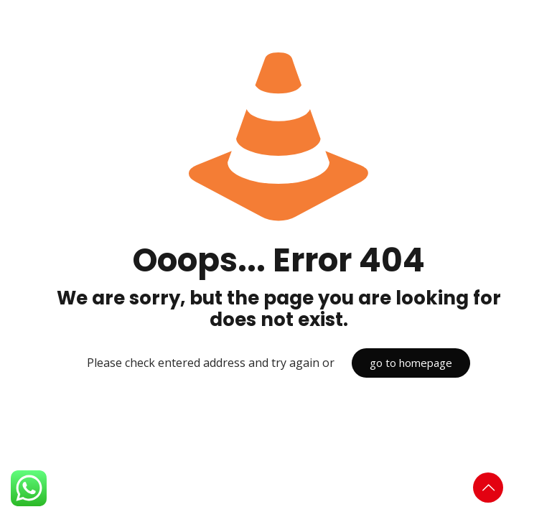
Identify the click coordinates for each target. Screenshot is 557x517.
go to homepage (411, 362)
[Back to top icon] (488, 487)
